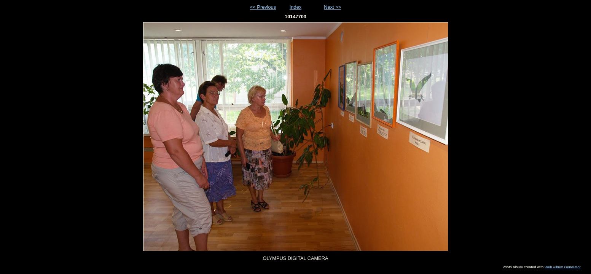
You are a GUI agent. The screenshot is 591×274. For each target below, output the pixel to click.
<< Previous (263, 7)
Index (295, 7)
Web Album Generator (563, 267)
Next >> (332, 7)
